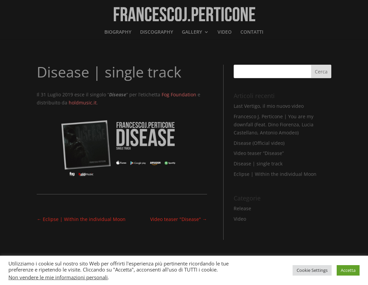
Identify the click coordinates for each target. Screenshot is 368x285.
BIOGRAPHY (117, 32)
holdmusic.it (83, 102)
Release (242, 208)
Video (240, 219)
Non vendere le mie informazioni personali (58, 277)
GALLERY (192, 32)
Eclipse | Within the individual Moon (275, 174)
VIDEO (225, 32)
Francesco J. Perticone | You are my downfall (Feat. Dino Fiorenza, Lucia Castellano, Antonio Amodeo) (273, 124)
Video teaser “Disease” (259, 153)
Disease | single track (258, 163)
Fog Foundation (179, 94)
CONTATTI (251, 32)
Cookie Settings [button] (312, 270)
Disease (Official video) (259, 143)
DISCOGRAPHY (156, 32)
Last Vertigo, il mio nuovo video (269, 106)
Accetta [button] (348, 270)
